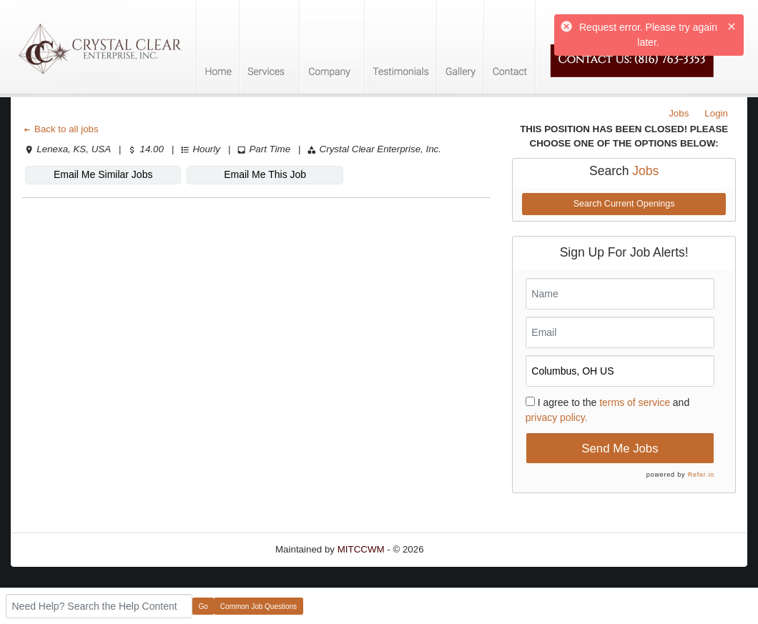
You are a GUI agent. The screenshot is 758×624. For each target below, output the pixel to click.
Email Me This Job (265, 174)
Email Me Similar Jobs (103, 174)
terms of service (634, 402)
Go (203, 606)
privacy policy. (557, 417)
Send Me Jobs (619, 448)
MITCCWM (361, 549)
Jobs (679, 113)
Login (716, 113)
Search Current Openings (624, 204)
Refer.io (701, 474)
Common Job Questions (258, 606)
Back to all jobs (60, 129)
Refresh (466, 549)
